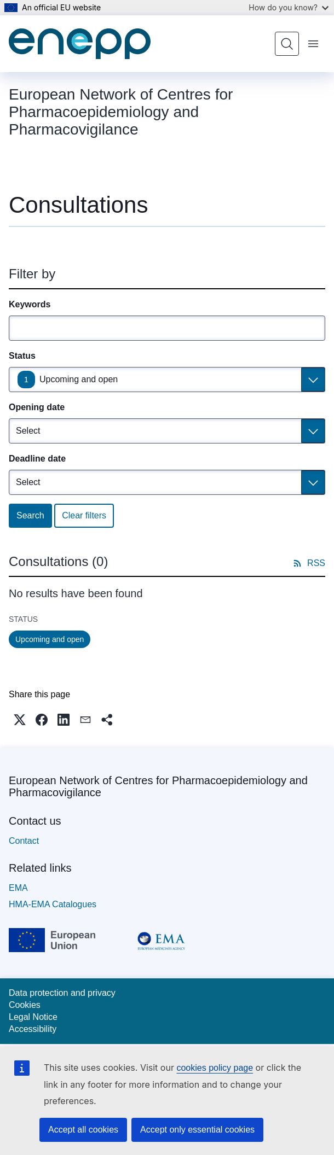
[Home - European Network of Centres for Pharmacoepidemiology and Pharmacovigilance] (80, 43)
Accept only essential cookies (197, 1129)
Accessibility (32, 1029)
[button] (19, 719)
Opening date (37, 407)
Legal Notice (33, 1017)
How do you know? (289, 7)
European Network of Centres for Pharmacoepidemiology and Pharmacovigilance (158, 786)
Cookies (25, 1005)
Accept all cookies (83, 1129)
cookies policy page (214, 1067)
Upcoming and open (78, 379)
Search (30, 515)
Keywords (29, 304)
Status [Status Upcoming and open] (22, 355)
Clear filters (84, 515)
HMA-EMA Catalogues (52, 904)
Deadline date (37, 458)
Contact (24, 840)
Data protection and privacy (62, 993)
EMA (18, 887)
